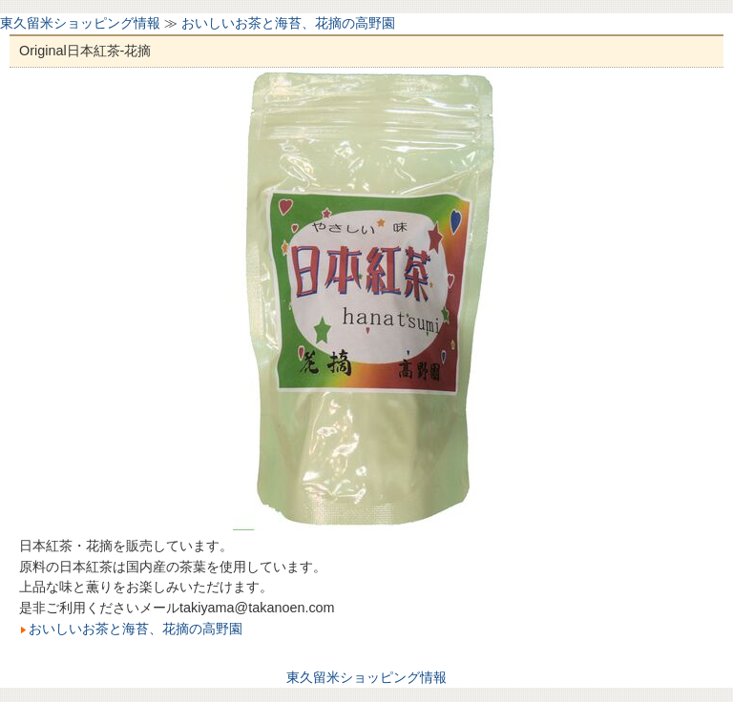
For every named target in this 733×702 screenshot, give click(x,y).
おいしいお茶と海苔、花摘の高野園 (288, 23)
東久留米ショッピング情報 (80, 23)
